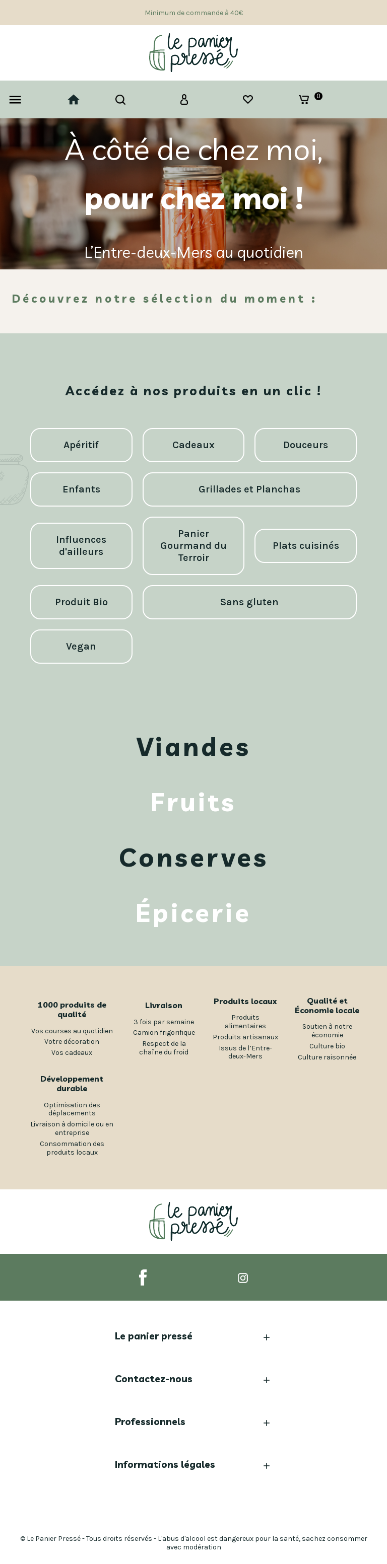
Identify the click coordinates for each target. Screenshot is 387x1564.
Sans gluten (249, 602)
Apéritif (81, 445)
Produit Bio (81, 602)
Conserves (194, 857)
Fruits (193, 802)
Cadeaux (193, 445)
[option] (193, 193)
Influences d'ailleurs (81, 545)
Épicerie (193, 913)
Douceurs (305, 445)
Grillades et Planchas (249, 489)
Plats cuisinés (306, 545)
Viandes (194, 747)
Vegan (81, 646)
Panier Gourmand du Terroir (193, 545)
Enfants (81, 489)
